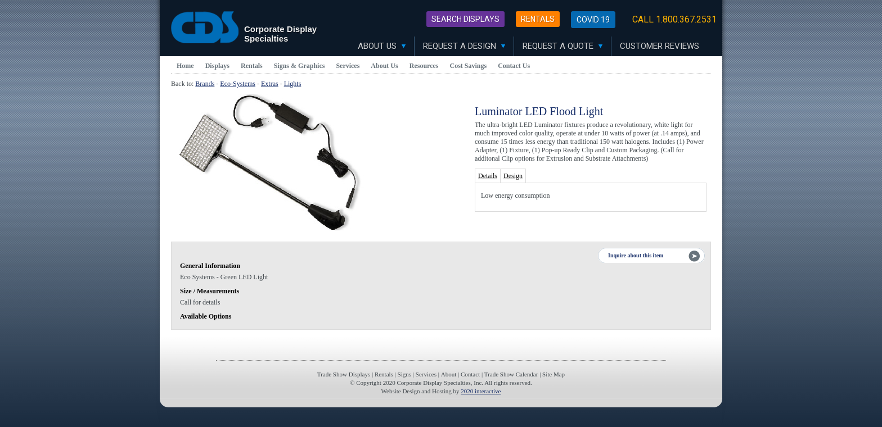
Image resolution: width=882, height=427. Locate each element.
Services (347, 66)
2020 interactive (481, 391)
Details (487, 176)
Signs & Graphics (299, 66)
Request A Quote (562, 46)
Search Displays (465, 19)
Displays (217, 66)
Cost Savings (468, 66)
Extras (269, 84)
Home (185, 66)
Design (513, 176)
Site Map (553, 374)
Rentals (538, 19)
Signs (404, 374)
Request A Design (464, 46)
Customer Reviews (659, 46)
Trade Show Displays (343, 374)
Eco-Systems (237, 84)
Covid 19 (593, 19)
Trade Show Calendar (511, 374)
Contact (470, 374)
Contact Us (514, 66)
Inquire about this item (635, 255)
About (449, 374)
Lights (293, 84)
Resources (424, 66)
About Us (382, 46)
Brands (204, 84)
